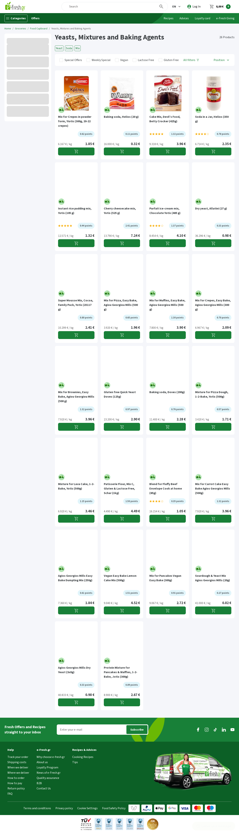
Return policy (16, 788)
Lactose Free (146, 60)
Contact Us (44, 788)
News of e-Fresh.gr (48, 773)
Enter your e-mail (71, 730)
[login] (194, 6)
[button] (177, 6)
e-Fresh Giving (225, 18)
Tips (75, 762)
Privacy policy (64, 808)
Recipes (168, 18)
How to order (15, 778)
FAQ (10, 794)
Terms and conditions (37, 808)
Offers (35, 18)
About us (42, 762)
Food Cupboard (38, 29)
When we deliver (17, 767)
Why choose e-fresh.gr (51, 757)
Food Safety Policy (113, 808)
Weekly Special (101, 60)
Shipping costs (16, 762)
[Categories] (15, 18)
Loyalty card (202, 18)
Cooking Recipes (82, 757)
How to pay (14, 783)
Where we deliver (18, 773)
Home (7, 29)
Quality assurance (48, 778)
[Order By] (221, 60)
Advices (184, 18)
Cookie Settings (87, 808)
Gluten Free (171, 60)
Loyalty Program (47, 767)
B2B (39, 783)
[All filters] (191, 60)
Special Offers (73, 60)
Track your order (17, 757)
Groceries (20, 29)
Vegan (124, 60)
